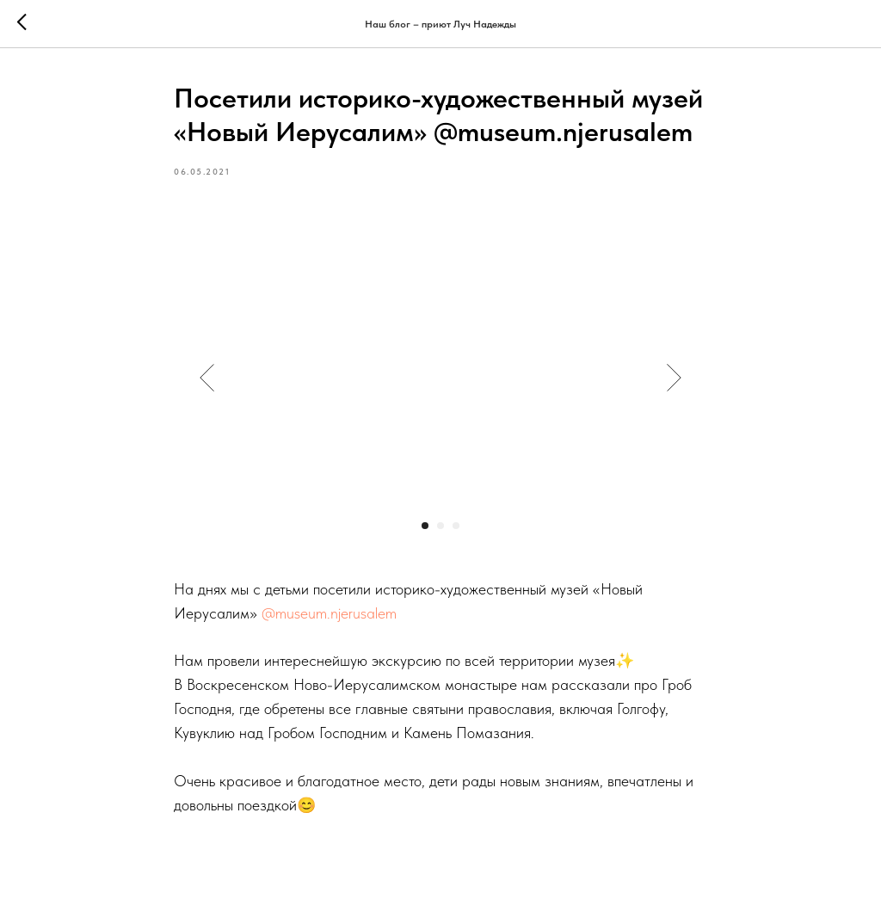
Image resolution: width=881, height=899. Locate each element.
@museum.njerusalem (329, 613)
